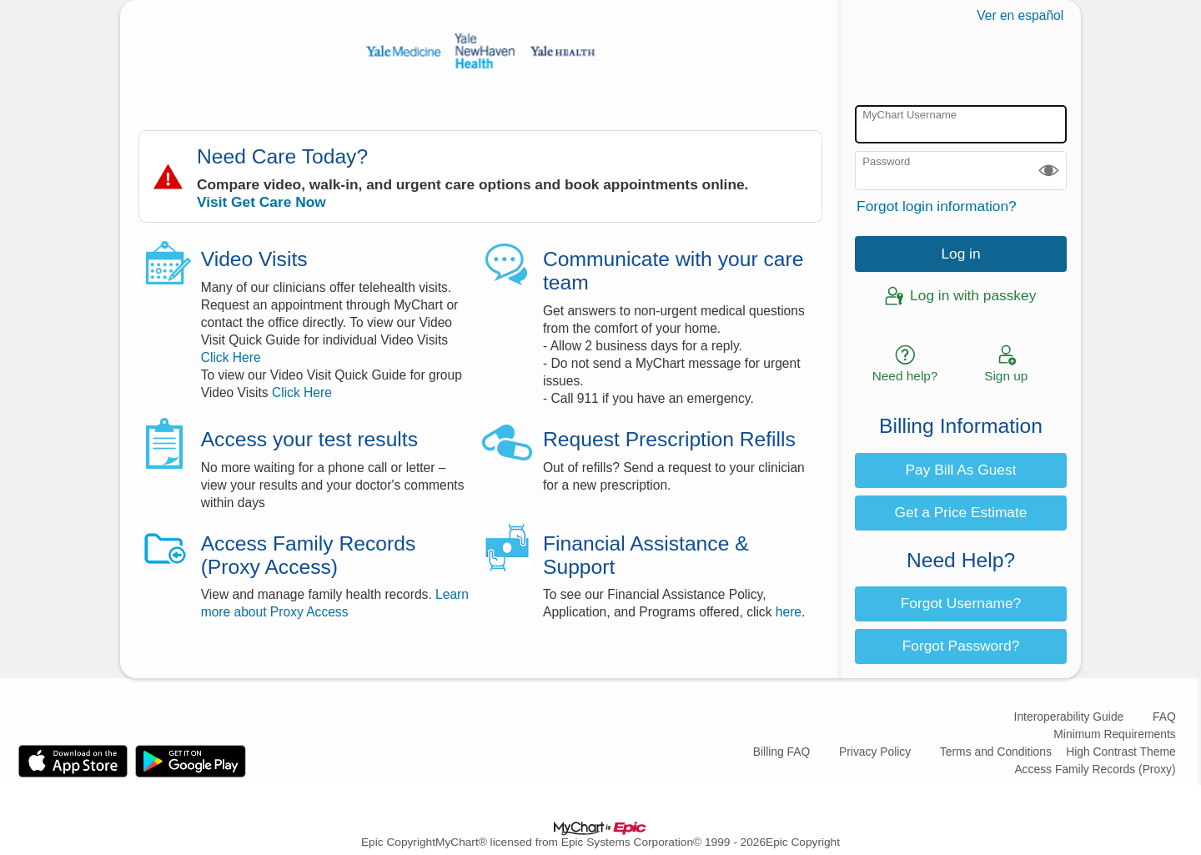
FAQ (1164, 716)
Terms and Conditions (996, 751)
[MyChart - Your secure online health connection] (480, 51)
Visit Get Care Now (261, 202)
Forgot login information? (937, 206)
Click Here (231, 357)
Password (886, 161)
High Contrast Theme (1120, 751)
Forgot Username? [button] (961, 603)
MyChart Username (909, 114)
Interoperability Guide (1069, 716)
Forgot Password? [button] (961, 645)
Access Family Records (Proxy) (1094, 769)
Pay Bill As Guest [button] (961, 469)
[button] (1048, 170)
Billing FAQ (782, 751)
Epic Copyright (398, 842)
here (789, 612)
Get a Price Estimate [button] (961, 512)
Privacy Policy (875, 751)
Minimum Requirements (1114, 734)
